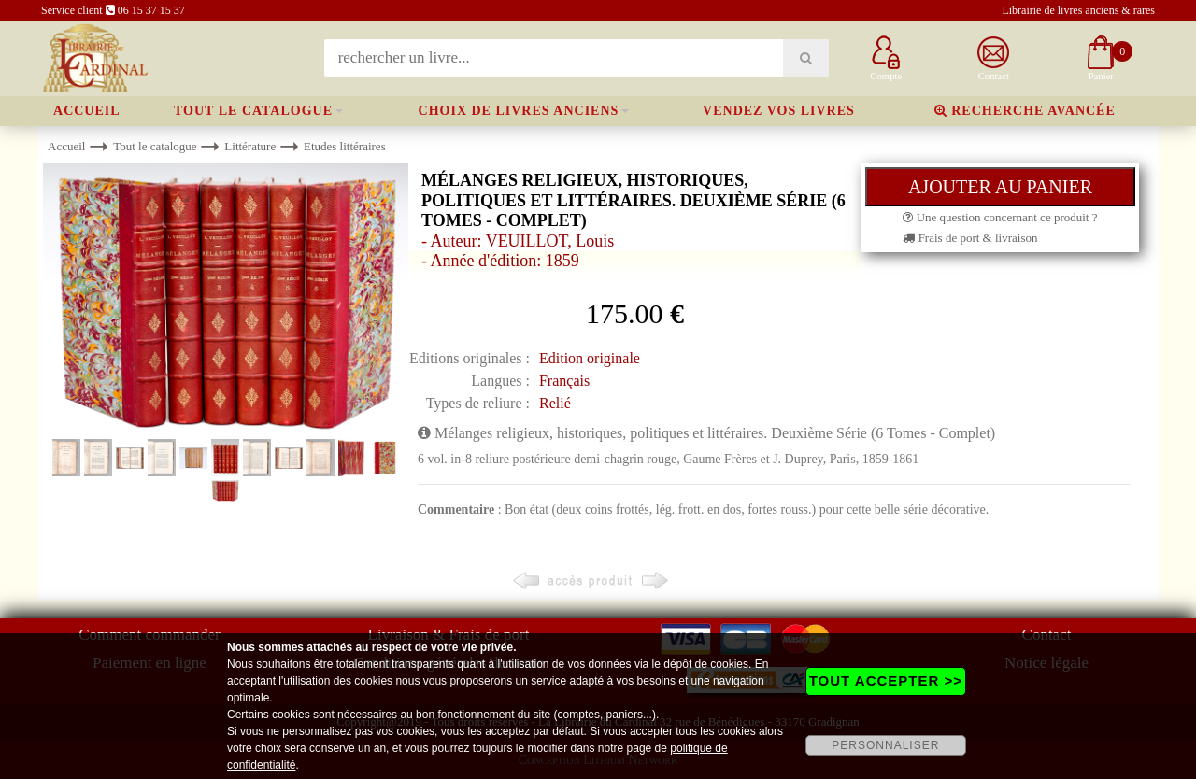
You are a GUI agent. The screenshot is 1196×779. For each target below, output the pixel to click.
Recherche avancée (1025, 111)
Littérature (250, 146)
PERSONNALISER (885, 745)
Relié (555, 403)
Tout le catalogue (253, 111)
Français (564, 381)
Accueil (87, 111)
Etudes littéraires (345, 146)
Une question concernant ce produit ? (1000, 217)
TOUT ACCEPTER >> (885, 680)
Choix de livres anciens (519, 111)
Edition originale (589, 358)
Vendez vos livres (779, 111)
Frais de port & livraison (970, 238)
